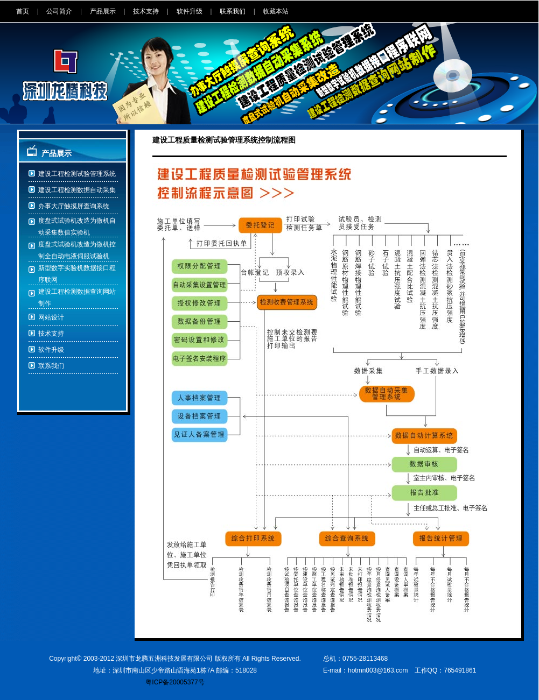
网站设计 (51, 317)
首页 (22, 11)
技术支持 (146, 11)
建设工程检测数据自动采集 (77, 190)
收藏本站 (276, 11)
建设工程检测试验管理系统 (77, 174)
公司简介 (59, 11)
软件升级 (189, 11)
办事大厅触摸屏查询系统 (73, 206)
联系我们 (233, 11)
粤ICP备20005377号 (174, 682)
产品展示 (103, 11)
